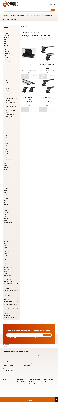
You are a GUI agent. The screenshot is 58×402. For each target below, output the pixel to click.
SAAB (5, 244)
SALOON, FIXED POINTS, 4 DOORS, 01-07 (11, 115)
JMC (5, 202)
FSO (5, 179)
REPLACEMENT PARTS (10, 309)
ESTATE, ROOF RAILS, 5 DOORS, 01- (11, 103)
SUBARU (6, 254)
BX (5, 69)
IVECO (5, 195)
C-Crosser (7, 71)
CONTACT (6, 313)
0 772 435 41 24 (44, 359)
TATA (5, 261)
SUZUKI (5, 255)
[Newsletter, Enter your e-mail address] (24, 335)
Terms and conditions (34, 379)
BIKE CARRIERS (8, 284)
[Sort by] (45, 38)
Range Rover (7, 242)
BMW (5, 43)
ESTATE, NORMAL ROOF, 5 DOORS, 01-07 (11, 107)
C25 (6, 77)
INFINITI (5, 191)
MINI (5, 226)
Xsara (6, 157)
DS (4, 171)
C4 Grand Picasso (9, 93)
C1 (5, 73)
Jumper (6, 142)
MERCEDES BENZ (8, 222)
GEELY (5, 183)
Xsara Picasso (8, 159)
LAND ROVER (7, 212)
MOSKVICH (6, 230)
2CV (6, 63)
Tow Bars (7, 299)
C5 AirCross (7, 61)
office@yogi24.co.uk (7, 345)
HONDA (5, 187)
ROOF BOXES (7, 286)
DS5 (6, 136)
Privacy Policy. (35, 338)
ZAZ (5, 277)
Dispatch (7, 132)
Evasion (6, 140)
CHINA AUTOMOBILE (8, 53)
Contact (5, 381)
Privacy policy (32, 384)
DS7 (6, 138)
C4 (5, 87)
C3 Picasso (7, 81)
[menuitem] (6, 15)
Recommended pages (47, 379)
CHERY (5, 49)
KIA (5, 206)
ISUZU (5, 193)
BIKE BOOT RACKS (9, 281)
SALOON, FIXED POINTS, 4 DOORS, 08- (11, 119)
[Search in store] (27, 9)
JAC (5, 197)
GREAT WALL (7, 185)
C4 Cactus (7, 91)
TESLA (5, 259)
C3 (5, 79)
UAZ (5, 265)
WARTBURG (7, 273)
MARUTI (6, 218)
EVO (5, 173)
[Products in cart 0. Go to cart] (52, 4)
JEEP (5, 201)
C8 (5, 124)
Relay (6, 148)
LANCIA (5, 210)
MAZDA (5, 220)
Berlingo (7, 67)
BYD (5, 47)
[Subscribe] (47, 335)
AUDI (5, 40)
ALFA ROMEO (7, 38)
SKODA (5, 248)
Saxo (6, 149)
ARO (5, 42)
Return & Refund (33, 381)
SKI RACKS (7, 288)
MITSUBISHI (6, 228)
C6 (5, 122)
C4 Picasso (7, 95)
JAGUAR (6, 199)
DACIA (5, 163)
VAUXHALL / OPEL (8, 267)
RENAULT (6, 238)
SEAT (5, 246)
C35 (6, 85)
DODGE (5, 169)
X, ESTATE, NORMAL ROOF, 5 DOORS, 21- (11, 99)
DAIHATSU (6, 167)
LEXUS (5, 214)
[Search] (53, 10)
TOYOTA (6, 263)
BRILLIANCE (6, 45)
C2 (5, 59)
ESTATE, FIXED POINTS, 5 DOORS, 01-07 (11, 111)
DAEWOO (6, 165)
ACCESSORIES (8, 302)
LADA (5, 208)
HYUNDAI (6, 189)
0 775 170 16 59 (6, 347)
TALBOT (6, 257)
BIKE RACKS (7, 279)
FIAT (5, 175)
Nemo (6, 146)
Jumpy (6, 144)
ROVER (5, 240)
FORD (5, 177)
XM (5, 155)
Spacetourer (7, 151)
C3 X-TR (6, 83)
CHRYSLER (6, 55)
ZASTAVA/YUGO (7, 275)
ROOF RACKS (7, 35)
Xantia (6, 153)
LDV (5, 216)
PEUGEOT (6, 234)
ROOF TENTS (7, 295)
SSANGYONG (7, 252)
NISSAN (5, 232)
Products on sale (9, 318)
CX (5, 126)
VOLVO (5, 271)
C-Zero (6, 130)
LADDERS (6, 297)
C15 (6, 75)
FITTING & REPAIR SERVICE (9, 32)
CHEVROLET (6, 51)
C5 (5, 96)
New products (8, 315)
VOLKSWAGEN (7, 269)
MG (5, 224)
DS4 (6, 134)
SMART (5, 250)
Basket (4, 379)
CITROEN (6, 57)
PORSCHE (6, 236)
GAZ (5, 181)
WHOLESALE (7, 311)
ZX (5, 161)
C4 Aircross (7, 89)
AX (5, 65)
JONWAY (6, 204)
